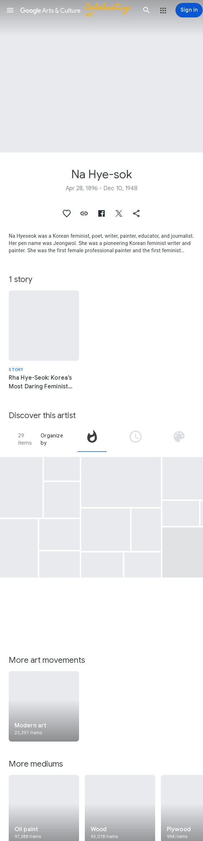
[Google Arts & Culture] (78, 10)
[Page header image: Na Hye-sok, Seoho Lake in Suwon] (101, 76)
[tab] (92, 439)
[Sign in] (189, 10)
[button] (10, 10)
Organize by (52, 439)
